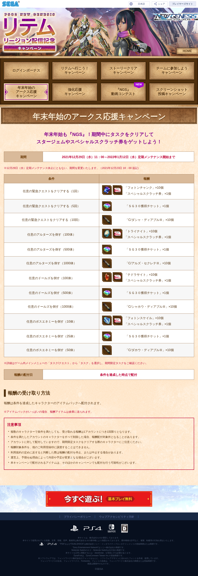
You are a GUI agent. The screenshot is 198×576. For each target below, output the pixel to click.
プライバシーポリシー (77, 516)
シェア (161, 4)
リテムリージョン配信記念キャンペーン (29, 32)
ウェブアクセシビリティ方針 (116, 516)
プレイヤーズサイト (182, 4)
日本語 (141, 4)
